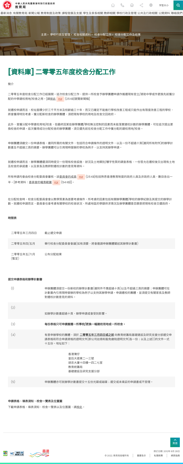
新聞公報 (34, 13)
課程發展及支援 (72, 13)
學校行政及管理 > (61, 35)
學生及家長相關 (93, 13)
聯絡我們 (177, 13)
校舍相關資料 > (83, 35)
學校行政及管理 (126, 13)
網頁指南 (175, 455)
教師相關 (109, 13)
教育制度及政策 (51, 13)
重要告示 (141, 455)
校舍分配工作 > (103, 35)
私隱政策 (158, 455)
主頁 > (45, 35)
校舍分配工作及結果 (128, 35)
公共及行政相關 (147, 13)
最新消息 (6, 13)
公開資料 (164, 13)
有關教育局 (20, 13)
